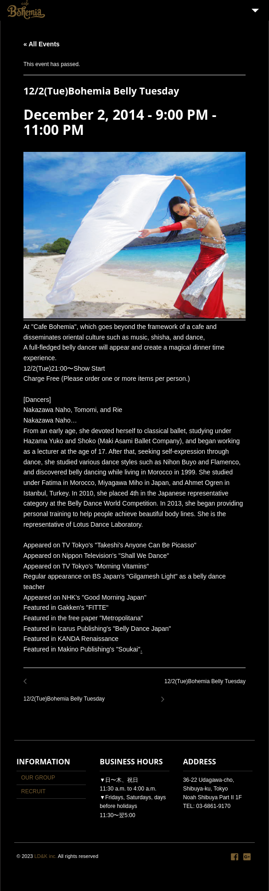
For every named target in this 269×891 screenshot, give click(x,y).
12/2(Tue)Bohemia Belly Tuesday (66, 694)
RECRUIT (33, 791)
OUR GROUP (38, 777)
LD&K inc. (45, 856)
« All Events (41, 44)
